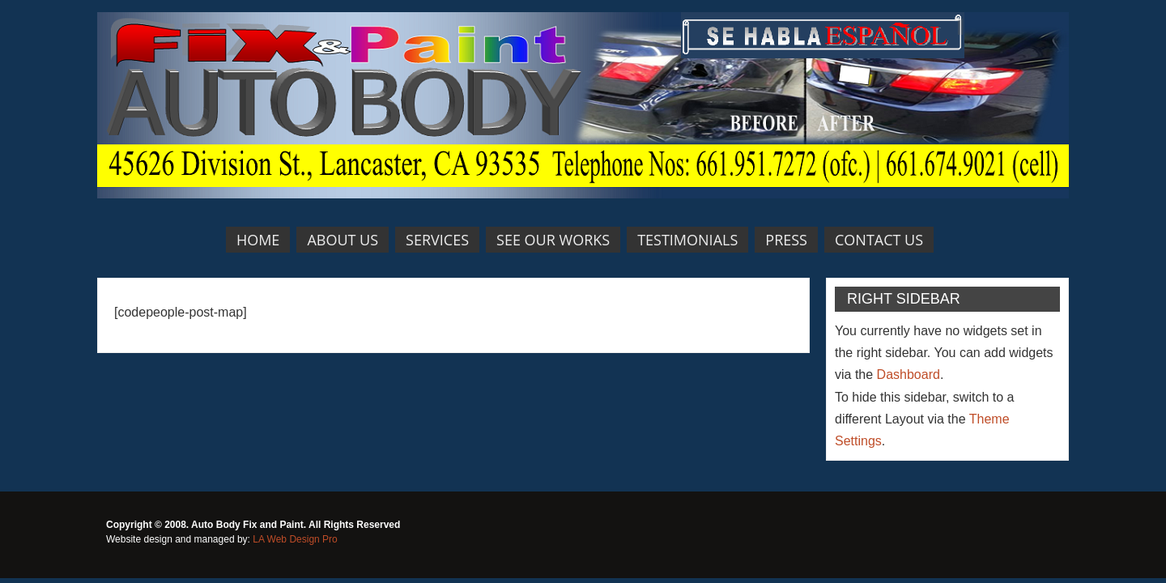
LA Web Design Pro (295, 539)
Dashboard (908, 374)
